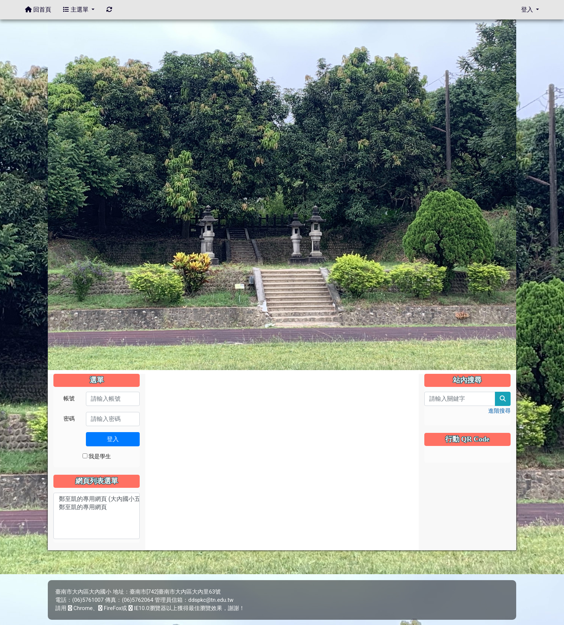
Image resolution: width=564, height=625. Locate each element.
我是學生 (97, 456)
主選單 (78, 9)
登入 (113, 439)
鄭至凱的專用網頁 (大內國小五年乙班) (96, 499)
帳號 (69, 398)
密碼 (69, 418)
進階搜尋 (499, 410)
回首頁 (38, 9)
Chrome (80, 608)
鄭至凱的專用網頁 (96, 508)
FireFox (109, 608)
